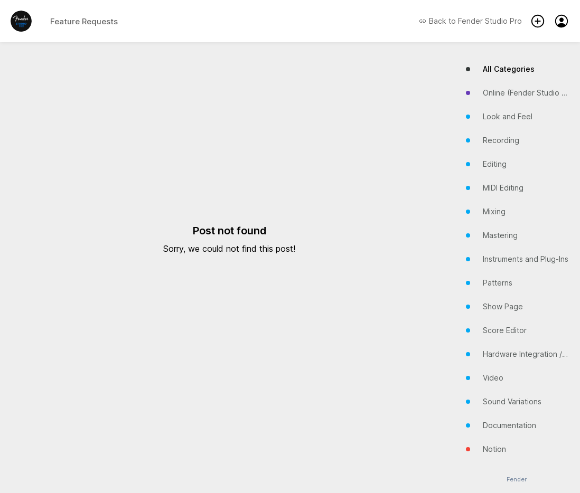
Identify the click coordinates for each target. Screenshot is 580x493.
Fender (517, 479)
